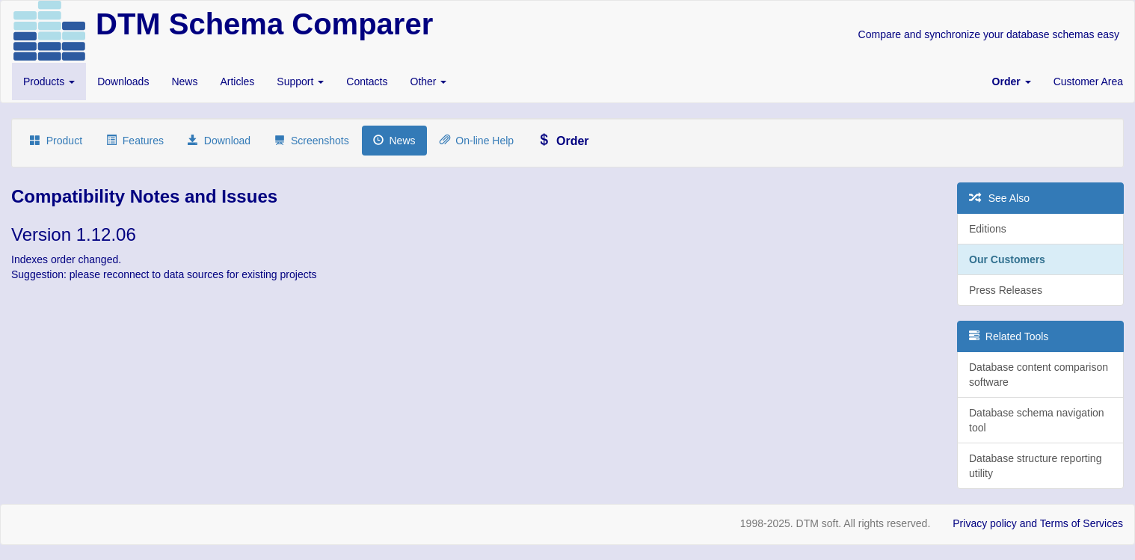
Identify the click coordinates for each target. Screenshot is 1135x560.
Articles (237, 81)
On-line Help (477, 141)
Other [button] (428, 81)
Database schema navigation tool (1036, 420)
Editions (987, 229)
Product (56, 141)
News (184, 81)
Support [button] (300, 81)
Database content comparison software (1038, 374)
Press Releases (1005, 290)
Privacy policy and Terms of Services (1038, 523)
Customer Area (1088, 81)
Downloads (123, 81)
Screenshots (311, 141)
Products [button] (49, 81)
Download (219, 141)
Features (135, 141)
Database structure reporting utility (1035, 465)
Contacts (366, 81)
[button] (1011, 81)
